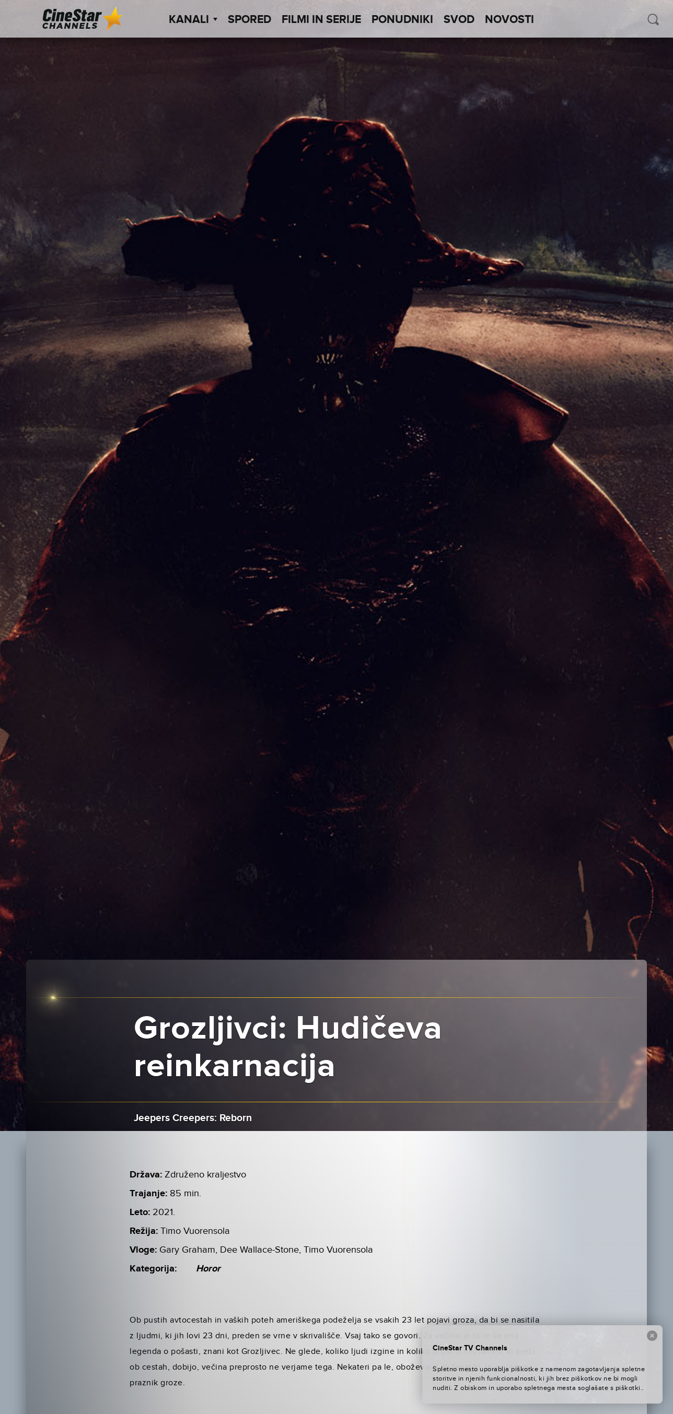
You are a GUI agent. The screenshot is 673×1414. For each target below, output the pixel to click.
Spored (249, 20)
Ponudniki (402, 20)
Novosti (509, 20)
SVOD (459, 20)
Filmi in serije (321, 20)
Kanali (193, 20)
